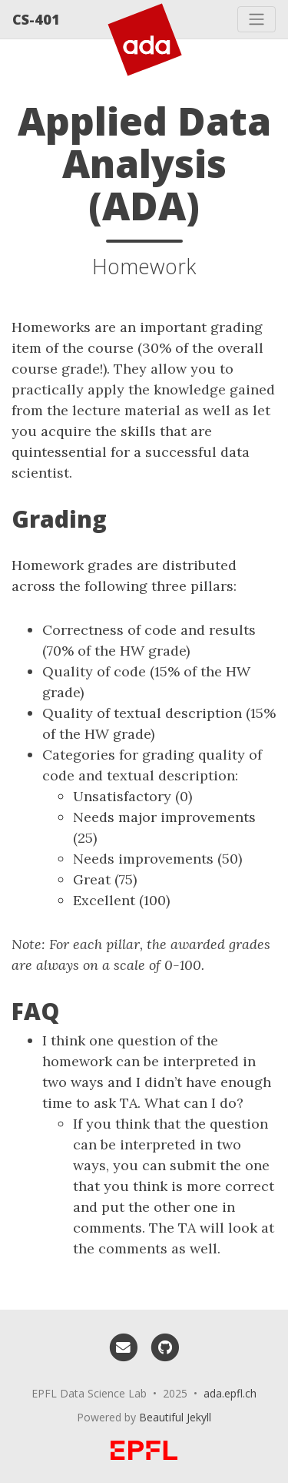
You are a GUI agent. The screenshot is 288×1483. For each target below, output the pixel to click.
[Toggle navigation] (256, 19)
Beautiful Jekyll (175, 1417)
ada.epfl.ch (230, 1393)
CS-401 (36, 19)
